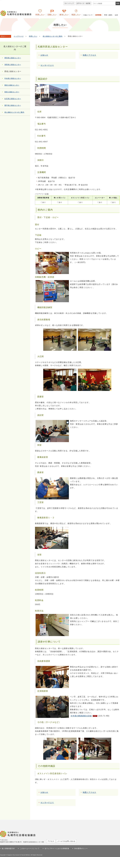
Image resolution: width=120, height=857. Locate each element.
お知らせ (44, 55)
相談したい (76, 15)
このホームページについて (30, 848)
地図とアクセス (89, 55)
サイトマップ (69, 3)
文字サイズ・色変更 (83, 3)
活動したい (52, 15)
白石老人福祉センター (12, 99)
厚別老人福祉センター (12, 58)
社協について (88, 15)
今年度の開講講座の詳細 (81, 716)
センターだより (47, 65)
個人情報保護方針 (8, 848)
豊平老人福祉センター (12, 105)
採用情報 (98, 15)
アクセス (51, 841)
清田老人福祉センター (12, 64)
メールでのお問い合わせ (66, 841)
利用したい (40, 15)
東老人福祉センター (11, 85)
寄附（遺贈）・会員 (111, 15)
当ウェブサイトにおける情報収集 (57, 848)
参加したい (64, 15)
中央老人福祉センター (12, 78)
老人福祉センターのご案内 (52, 36)
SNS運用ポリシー (81, 848)
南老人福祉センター (11, 92)
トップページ (19, 36)
